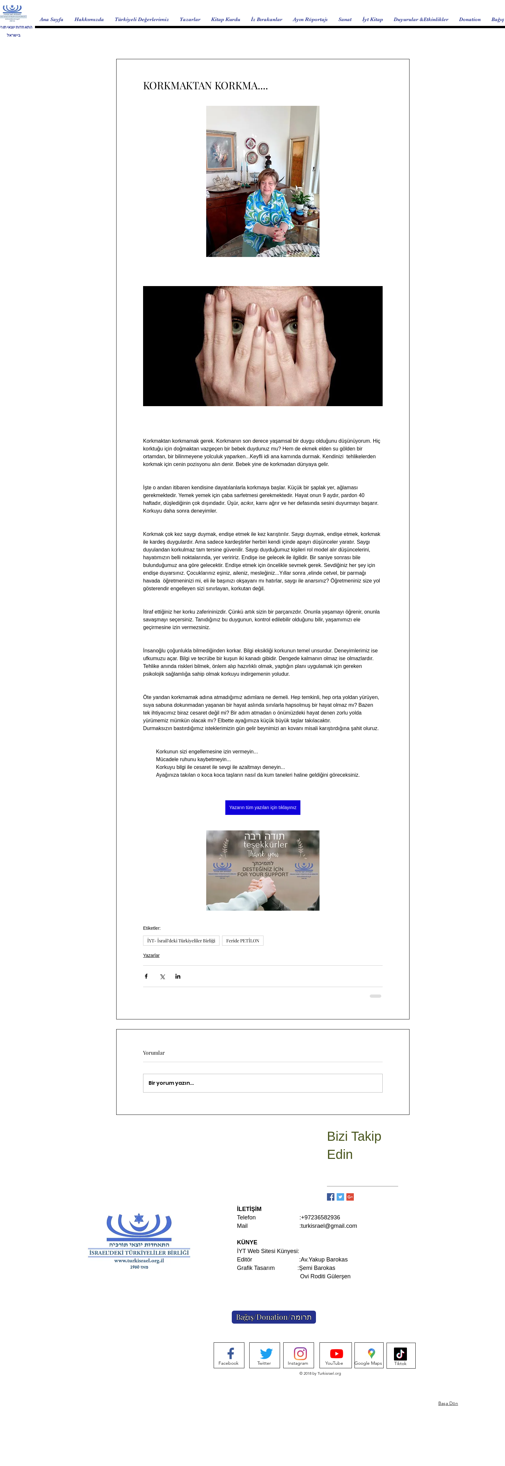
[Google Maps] (368, 1363)
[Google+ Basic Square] (350, 1197)
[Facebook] (228, 1363)
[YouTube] (334, 1363)
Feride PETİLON (242, 941)
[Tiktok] (400, 1364)
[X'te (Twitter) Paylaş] (162, 976)
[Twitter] (264, 1363)
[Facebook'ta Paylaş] (146, 976)
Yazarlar (151, 955)
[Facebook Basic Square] (330, 1197)
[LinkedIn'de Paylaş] (178, 976)
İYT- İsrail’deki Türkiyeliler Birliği (181, 941)
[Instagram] (298, 1363)
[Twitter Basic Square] (340, 1197)
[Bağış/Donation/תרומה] (274, 1317)
